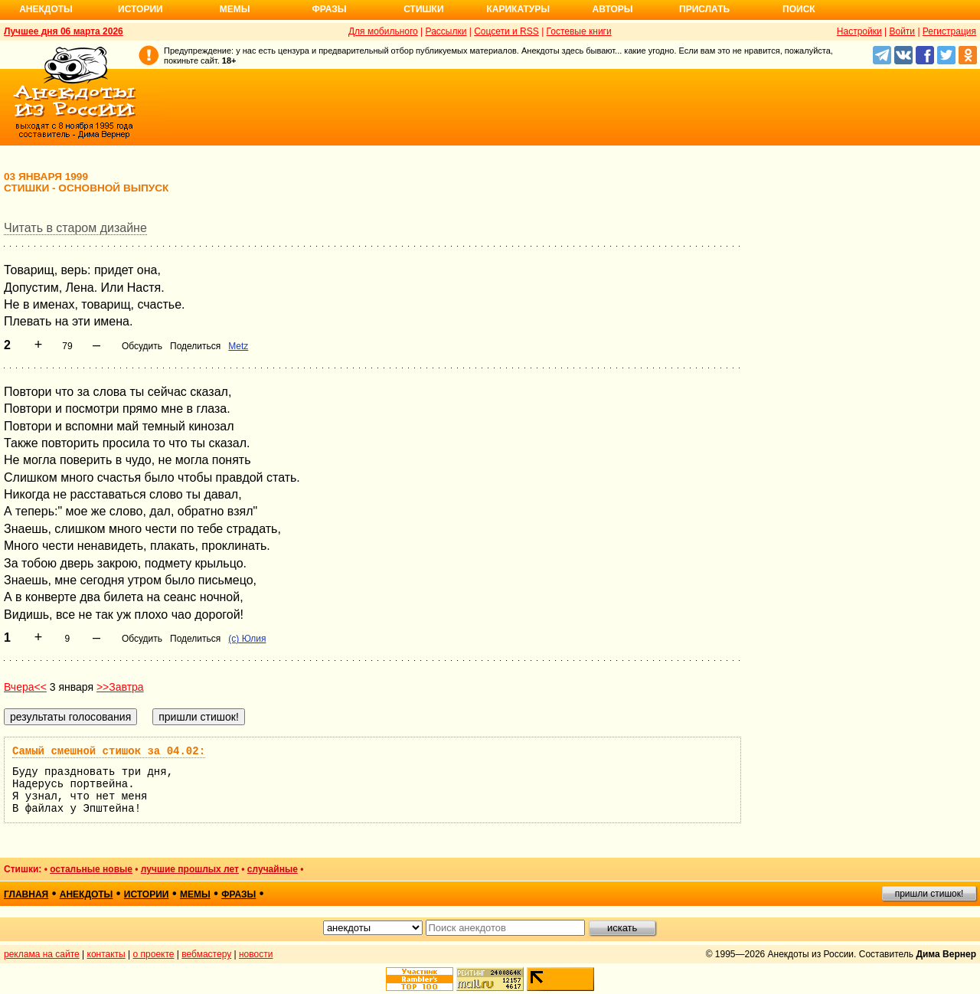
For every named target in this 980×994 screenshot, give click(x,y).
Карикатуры (518, 9)
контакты (106, 954)
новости (256, 954)
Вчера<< (25, 687)
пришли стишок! (929, 893)
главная (26, 894)
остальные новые (91, 869)
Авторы (613, 9)
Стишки (423, 9)
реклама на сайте (42, 954)
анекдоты (86, 894)
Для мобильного (383, 31)
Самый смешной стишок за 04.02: (108, 751)
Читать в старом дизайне (75, 227)
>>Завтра (120, 687)
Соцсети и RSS (506, 31)
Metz (238, 346)
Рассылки (446, 31)
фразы (238, 894)
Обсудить (142, 346)
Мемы (235, 9)
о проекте (154, 954)
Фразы (329, 9)
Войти (902, 31)
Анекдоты (46, 9)
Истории (140, 9)
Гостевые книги (579, 31)
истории (146, 894)
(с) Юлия (247, 638)
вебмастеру (206, 954)
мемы (195, 894)
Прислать (704, 9)
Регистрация (949, 31)
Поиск (798, 9)
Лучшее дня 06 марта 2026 (63, 31)
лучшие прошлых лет (190, 869)
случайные (272, 869)
